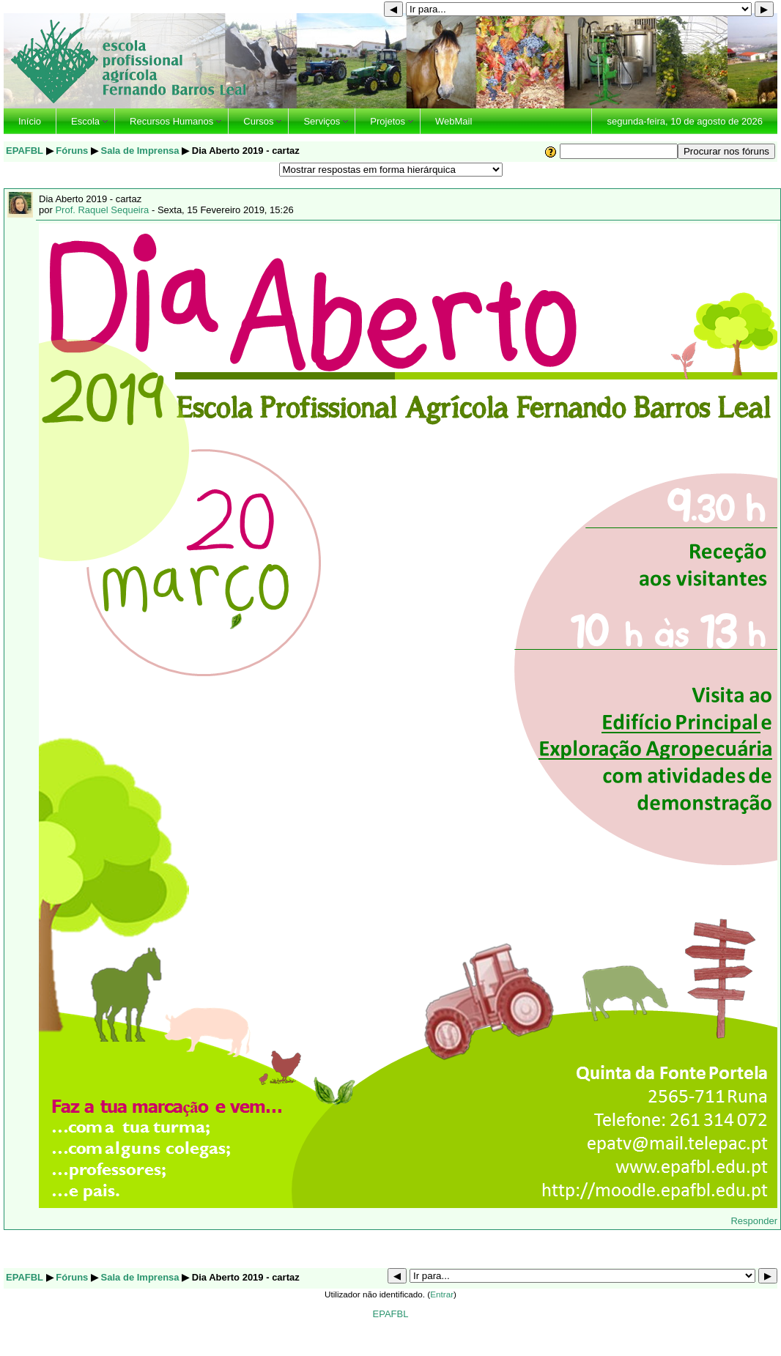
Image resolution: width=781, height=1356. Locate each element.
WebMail (453, 121)
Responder (753, 1220)
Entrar (442, 1294)
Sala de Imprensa (140, 150)
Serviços (321, 121)
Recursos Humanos (171, 121)
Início (29, 121)
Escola (85, 121)
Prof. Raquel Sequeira (102, 209)
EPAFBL (24, 150)
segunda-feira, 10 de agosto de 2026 (685, 121)
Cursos (258, 121)
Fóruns (72, 150)
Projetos (387, 121)
